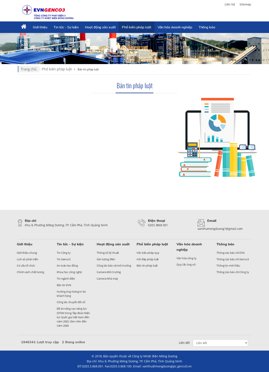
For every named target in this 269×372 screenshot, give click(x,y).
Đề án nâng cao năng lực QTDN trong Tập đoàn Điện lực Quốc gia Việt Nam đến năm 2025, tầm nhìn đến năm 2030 (73, 317)
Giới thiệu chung (27, 253)
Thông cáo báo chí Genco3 (232, 259)
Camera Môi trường (109, 272)
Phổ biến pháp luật (136, 27)
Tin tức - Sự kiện (66, 27)
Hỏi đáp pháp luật (148, 259)
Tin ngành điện (66, 278)
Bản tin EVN (64, 285)
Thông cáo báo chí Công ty (232, 272)
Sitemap (245, 4)
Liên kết (184, 343)
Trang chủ (29, 69)
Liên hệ (230, 4)
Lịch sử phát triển (27, 259)
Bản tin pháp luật (135, 85)
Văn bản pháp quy (148, 253)
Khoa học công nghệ (69, 272)
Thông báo (207, 27)
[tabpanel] (134, 48)
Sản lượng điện (106, 259)
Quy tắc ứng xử (186, 264)
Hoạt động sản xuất (100, 27)
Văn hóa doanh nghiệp (175, 27)
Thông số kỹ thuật (108, 253)
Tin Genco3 (63, 259)
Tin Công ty (64, 253)
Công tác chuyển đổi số (71, 302)
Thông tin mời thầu (228, 265)
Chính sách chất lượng (30, 272)
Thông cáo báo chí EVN (230, 253)
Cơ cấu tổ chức (26, 265)
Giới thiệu (40, 27)
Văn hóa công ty (186, 258)
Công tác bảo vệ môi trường (114, 265)
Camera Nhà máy (107, 278)
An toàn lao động (67, 265)
